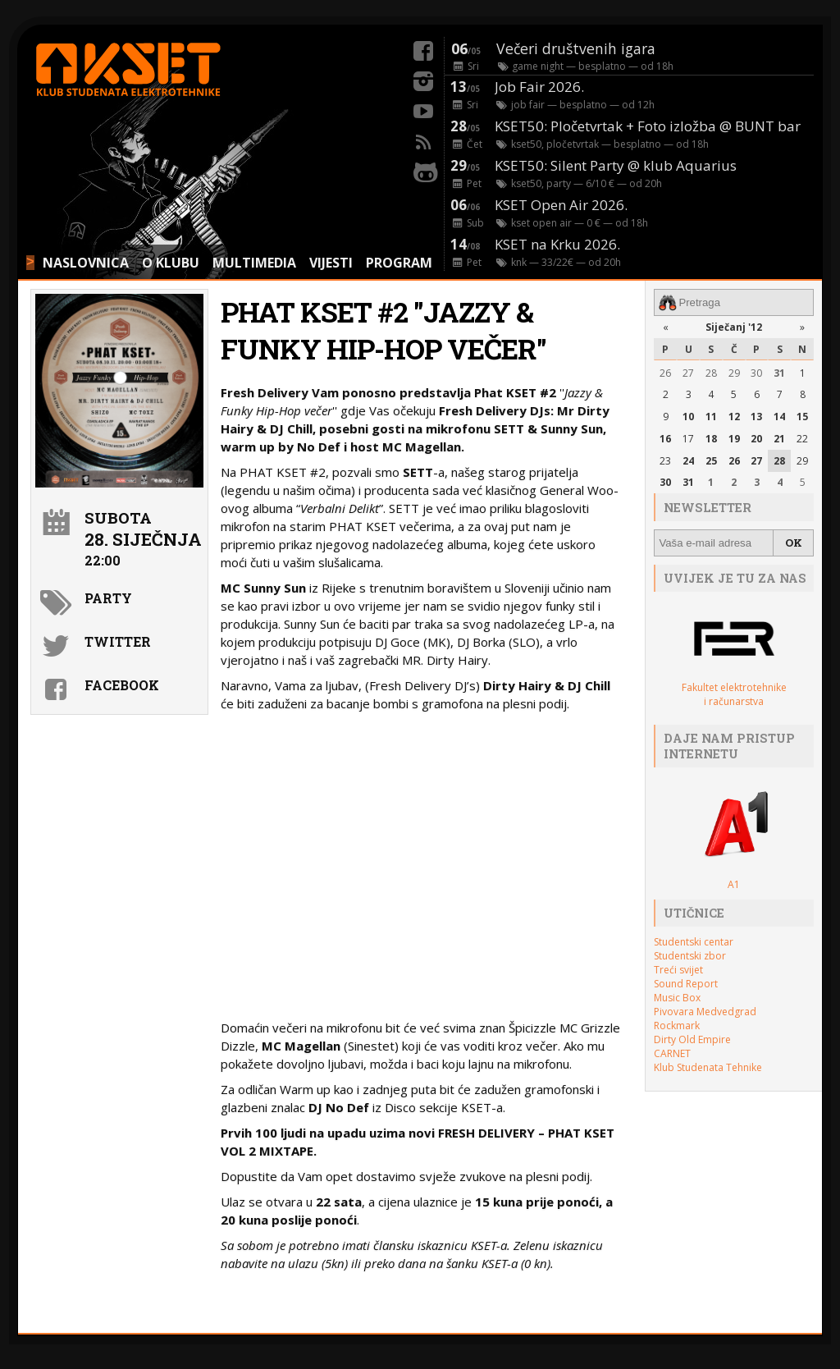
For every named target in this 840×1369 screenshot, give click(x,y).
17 (688, 439)
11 (711, 417)
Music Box (677, 998)
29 (734, 373)
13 (756, 417)
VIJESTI (331, 263)
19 (734, 439)
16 (665, 439)
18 (711, 439)
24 (688, 461)
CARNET (672, 1053)
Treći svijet (678, 970)
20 (756, 439)
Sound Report (686, 984)
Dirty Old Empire (692, 1039)
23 (665, 461)
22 (802, 439)
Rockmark (677, 1025)
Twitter (117, 641)
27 (688, 373)
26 (665, 373)
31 (779, 373)
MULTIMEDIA (254, 263)
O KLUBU (170, 263)
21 (779, 439)
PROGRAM (399, 263)
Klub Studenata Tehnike (708, 1067)
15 (802, 417)
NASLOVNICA (86, 263)
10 (688, 417)
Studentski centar (693, 942)
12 (734, 417)
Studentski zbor (690, 956)
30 (756, 373)
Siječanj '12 (733, 327)
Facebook (121, 685)
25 (711, 461)
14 (779, 417)
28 (711, 373)
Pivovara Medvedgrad (705, 1012)
